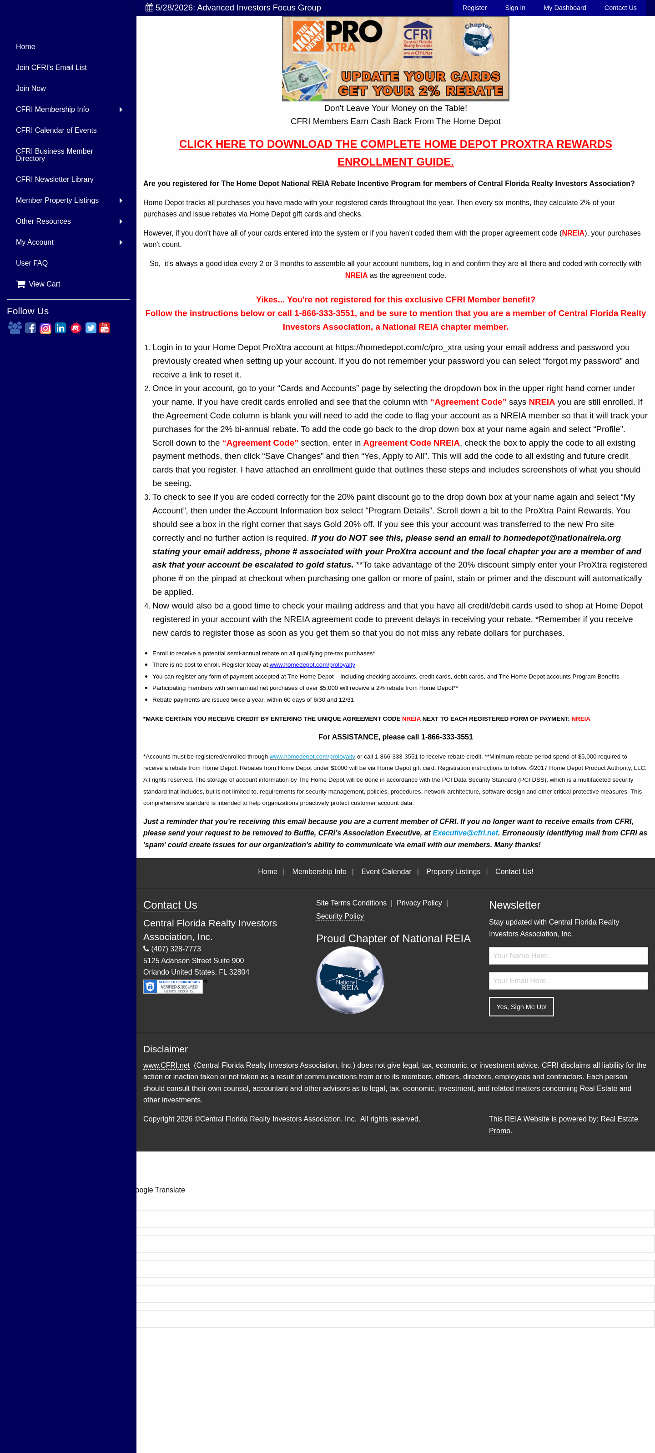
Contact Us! (514, 871)
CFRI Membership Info (52, 109)
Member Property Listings (57, 200)
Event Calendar (386, 871)
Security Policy (340, 916)
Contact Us (621, 7)
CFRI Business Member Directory (54, 154)
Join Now (31, 88)
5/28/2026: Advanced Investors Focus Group (233, 7)
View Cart (38, 284)
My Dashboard (565, 7)
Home (25, 46)
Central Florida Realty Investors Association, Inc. (278, 1119)
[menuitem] (68, 46)
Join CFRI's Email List (51, 67)
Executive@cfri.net (465, 833)
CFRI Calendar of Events (56, 130)
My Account (35, 242)
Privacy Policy (419, 903)
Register (475, 7)
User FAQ (32, 263)
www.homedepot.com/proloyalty (312, 664)
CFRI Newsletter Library (55, 179)
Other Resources (43, 221)
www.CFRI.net (166, 1065)
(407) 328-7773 (172, 949)
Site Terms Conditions (351, 903)
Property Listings (453, 871)
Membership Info (319, 871)
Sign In (515, 7)
